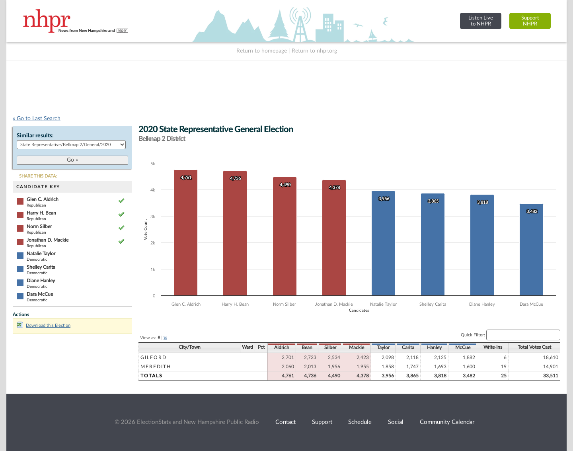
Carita (408, 347)
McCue (462, 347)
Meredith (155, 366)
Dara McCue (40, 294)
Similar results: (35, 136)
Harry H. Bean (41, 213)
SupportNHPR (530, 21)
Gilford (153, 357)
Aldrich (281, 347)
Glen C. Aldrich (42, 199)
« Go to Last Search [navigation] (36, 118)
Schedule (360, 422)
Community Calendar (447, 422)
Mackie (356, 347)
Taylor (383, 347)
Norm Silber (39, 226)
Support (322, 422)
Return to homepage (261, 51)
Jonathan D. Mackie (47, 240)
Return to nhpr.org (314, 51)
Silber (330, 347)
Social (395, 422)
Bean (307, 347)
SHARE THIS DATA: (38, 176)
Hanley (434, 347)
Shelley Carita (41, 267)
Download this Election (43, 325)
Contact (285, 422)
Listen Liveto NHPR (480, 21)
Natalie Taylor (41, 253)
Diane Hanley (41, 280)
